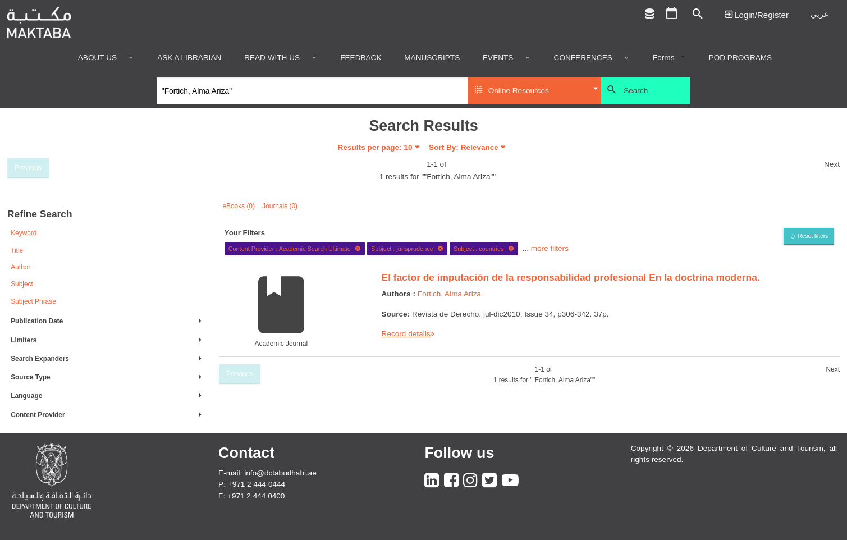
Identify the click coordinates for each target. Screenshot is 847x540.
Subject (22, 284)
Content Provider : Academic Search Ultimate (294, 248)
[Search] (312, 90)
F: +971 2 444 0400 (251, 496)
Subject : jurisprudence (407, 248)
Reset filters (813, 236)
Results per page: (375, 147)
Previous (28, 168)
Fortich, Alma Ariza (449, 294)
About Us (97, 58)
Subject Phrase (33, 301)
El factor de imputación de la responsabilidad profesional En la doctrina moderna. (571, 277)
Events (498, 58)
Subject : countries (484, 248)
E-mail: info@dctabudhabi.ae (267, 473)
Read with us (272, 58)
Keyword (23, 233)
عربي (819, 14)
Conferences (583, 58)
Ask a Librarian (189, 58)
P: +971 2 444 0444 (251, 484)
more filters (550, 248)
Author (20, 267)
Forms (664, 58)
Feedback (360, 58)
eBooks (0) (238, 206)
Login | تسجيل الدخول (756, 14)
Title (17, 250)
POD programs (740, 58)
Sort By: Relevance (463, 147)
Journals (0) (279, 206)
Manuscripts (432, 58)
